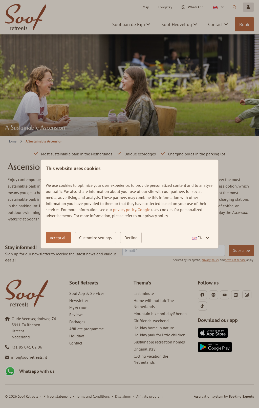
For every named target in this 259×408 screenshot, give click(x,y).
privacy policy (124, 209)
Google (144, 209)
